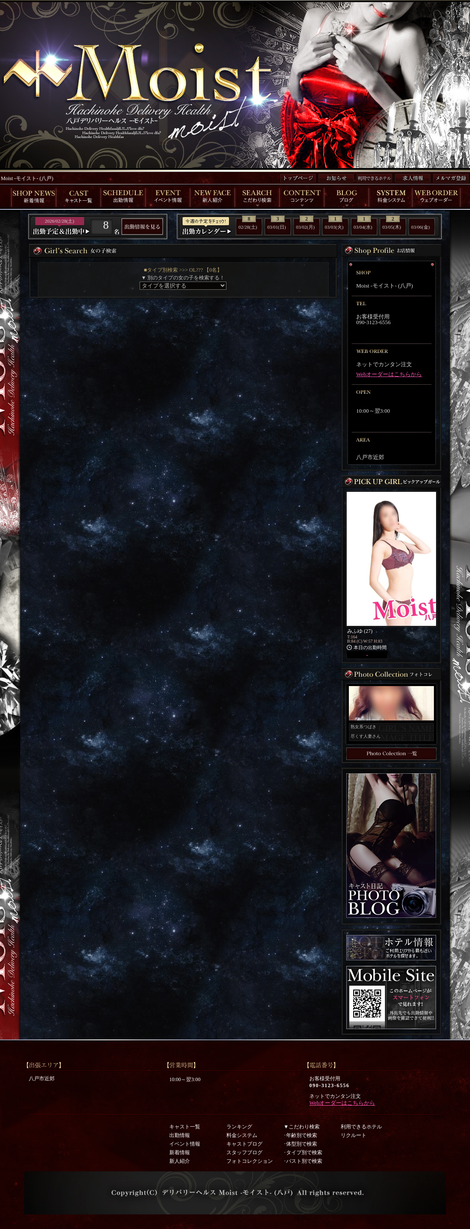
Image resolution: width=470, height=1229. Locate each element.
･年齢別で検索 (300, 1135)
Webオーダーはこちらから (389, 374)
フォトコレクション (249, 1161)
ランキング (239, 1127)
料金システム (241, 1135)
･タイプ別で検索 (303, 1152)
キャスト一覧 (184, 1127)
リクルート (353, 1135)
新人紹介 (179, 1161)
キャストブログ (244, 1144)
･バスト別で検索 (303, 1161)
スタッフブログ (244, 1152)
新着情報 (179, 1152)
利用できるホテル (361, 1127)
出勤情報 (179, 1135)
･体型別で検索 (300, 1144)
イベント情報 (184, 1144)
